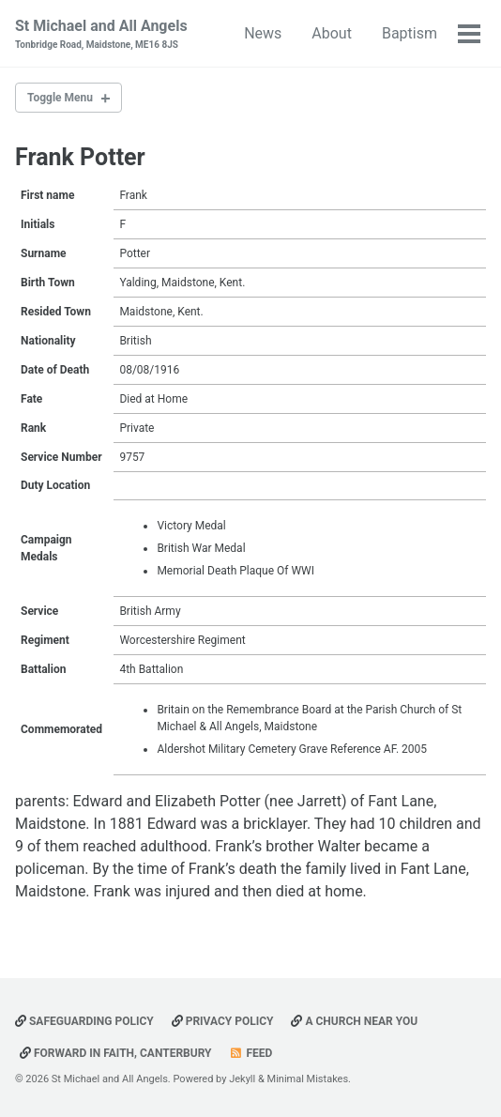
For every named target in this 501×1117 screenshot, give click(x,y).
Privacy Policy (223, 1021)
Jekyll (242, 1079)
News (262, 33)
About (331, 33)
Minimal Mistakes (308, 1079)
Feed (250, 1053)
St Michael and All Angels (101, 34)
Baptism (409, 33)
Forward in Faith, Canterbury (116, 1053)
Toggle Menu (60, 97)
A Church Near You (354, 1021)
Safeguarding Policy (84, 1021)
